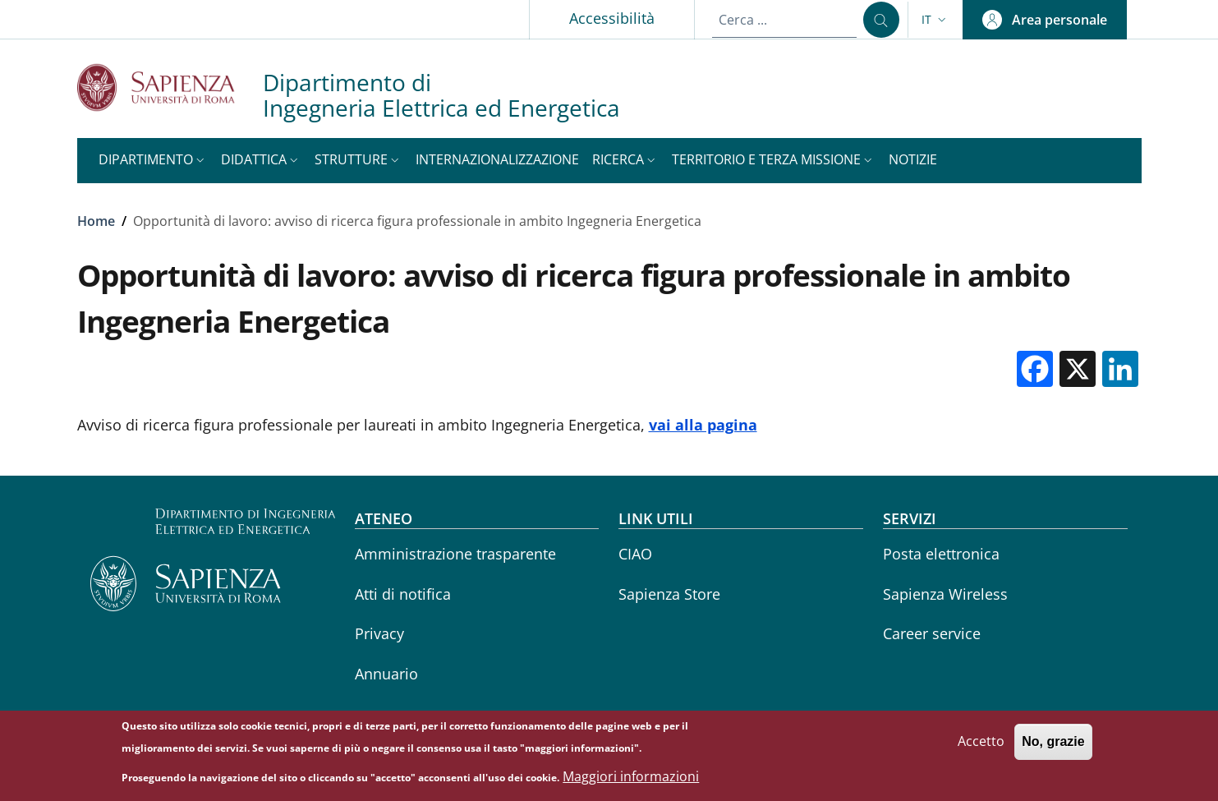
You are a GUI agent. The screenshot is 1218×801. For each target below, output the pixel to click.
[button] (935, 20)
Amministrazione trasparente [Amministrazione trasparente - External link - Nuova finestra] (455, 554)
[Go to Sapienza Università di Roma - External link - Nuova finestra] (170, 87)
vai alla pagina (703, 425)
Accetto (981, 746)
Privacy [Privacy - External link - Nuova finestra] (379, 633)
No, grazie (1053, 746)
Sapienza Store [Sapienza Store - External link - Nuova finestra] (669, 594)
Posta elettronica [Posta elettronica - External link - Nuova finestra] (941, 554)
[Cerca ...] (881, 20)
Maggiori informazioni (631, 781)
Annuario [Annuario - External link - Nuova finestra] (386, 674)
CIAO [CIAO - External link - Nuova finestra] (635, 554)
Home (96, 221)
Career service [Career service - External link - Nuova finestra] (932, 633)
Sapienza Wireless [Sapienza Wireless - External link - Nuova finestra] (945, 594)
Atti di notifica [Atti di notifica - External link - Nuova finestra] (403, 594)
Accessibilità (612, 18)
